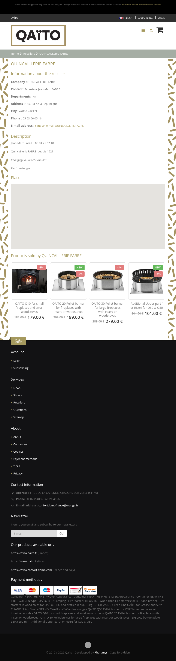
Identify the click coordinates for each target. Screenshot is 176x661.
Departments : (21, 96)
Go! (62, 533)
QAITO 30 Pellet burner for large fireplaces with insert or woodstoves (107, 309)
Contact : (17, 89)
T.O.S (16, 466)
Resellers (19, 402)
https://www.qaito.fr (24, 553)
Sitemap (18, 417)
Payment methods (25, 459)
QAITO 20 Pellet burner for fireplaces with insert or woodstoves (68, 307)
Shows (17, 395)
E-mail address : (22, 125)
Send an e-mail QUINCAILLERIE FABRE (59, 126)
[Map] (88, 216)
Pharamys (101, 652)
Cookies (18, 451)
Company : (19, 82)
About (17, 437)
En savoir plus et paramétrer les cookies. (141, 4)
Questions (19, 410)
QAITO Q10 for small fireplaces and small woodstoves (29, 307)
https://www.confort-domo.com (31, 570)
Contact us (20, 444)
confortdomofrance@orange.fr (58, 505)
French (125, 18)
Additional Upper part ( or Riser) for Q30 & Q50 (146, 305)
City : (14, 111)
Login (161, 17)
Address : (18, 104)
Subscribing (145, 17)
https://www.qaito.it (24, 561)
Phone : (16, 118)
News (16, 388)
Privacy (17, 473)
